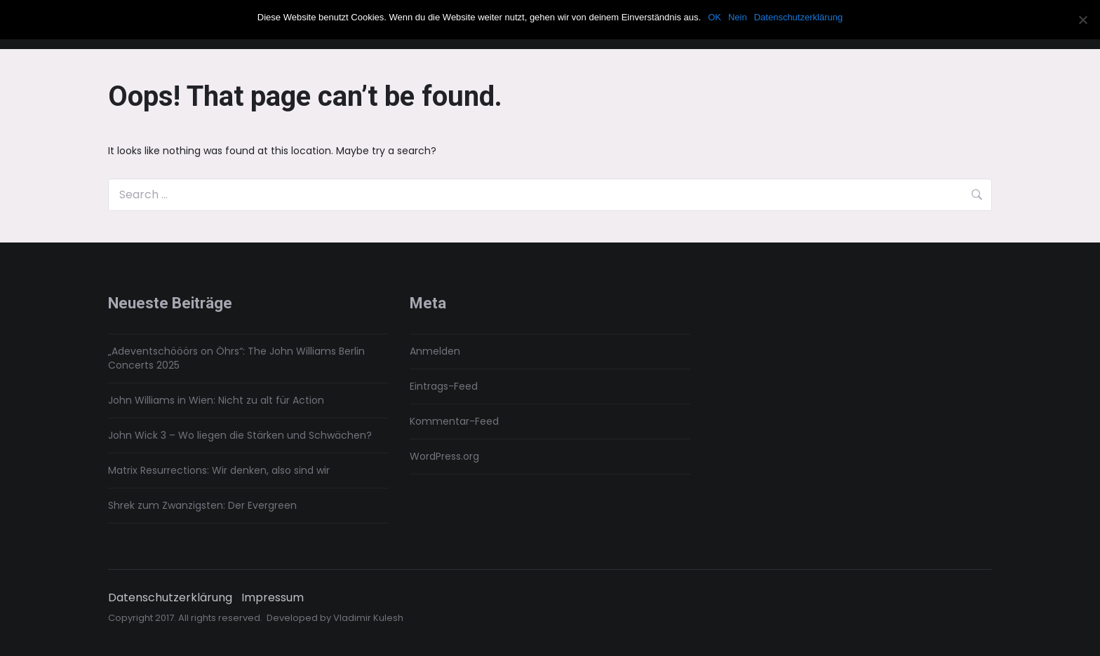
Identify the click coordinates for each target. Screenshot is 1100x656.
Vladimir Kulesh (368, 617)
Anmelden (435, 351)
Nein (737, 17)
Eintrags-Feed (444, 386)
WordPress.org (444, 456)
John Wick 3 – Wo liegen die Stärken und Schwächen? (240, 435)
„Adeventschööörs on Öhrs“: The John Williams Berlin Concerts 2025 (236, 358)
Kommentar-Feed (454, 421)
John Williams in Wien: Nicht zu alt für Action (216, 400)
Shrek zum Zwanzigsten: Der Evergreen (202, 505)
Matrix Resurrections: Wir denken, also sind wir (219, 470)
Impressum (272, 598)
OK (714, 17)
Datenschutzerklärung (170, 598)
